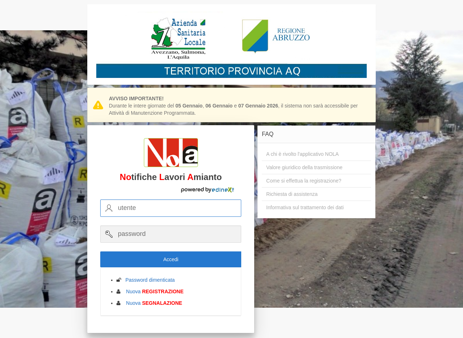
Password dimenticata (148, 280)
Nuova (153, 291)
